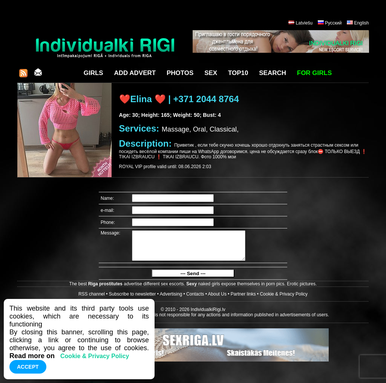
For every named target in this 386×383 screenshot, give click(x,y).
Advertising (171, 299)
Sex (210, 73)
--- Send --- (193, 279)
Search (272, 73)
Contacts (195, 299)
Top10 (238, 73)
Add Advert (135, 73)
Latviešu (304, 23)
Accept (28, 367)
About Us (217, 299)
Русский (333, 23)
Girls (93, 73)
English (361, 23)
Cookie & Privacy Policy (284, 299)
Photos (180, 73)
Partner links (243, 299)
